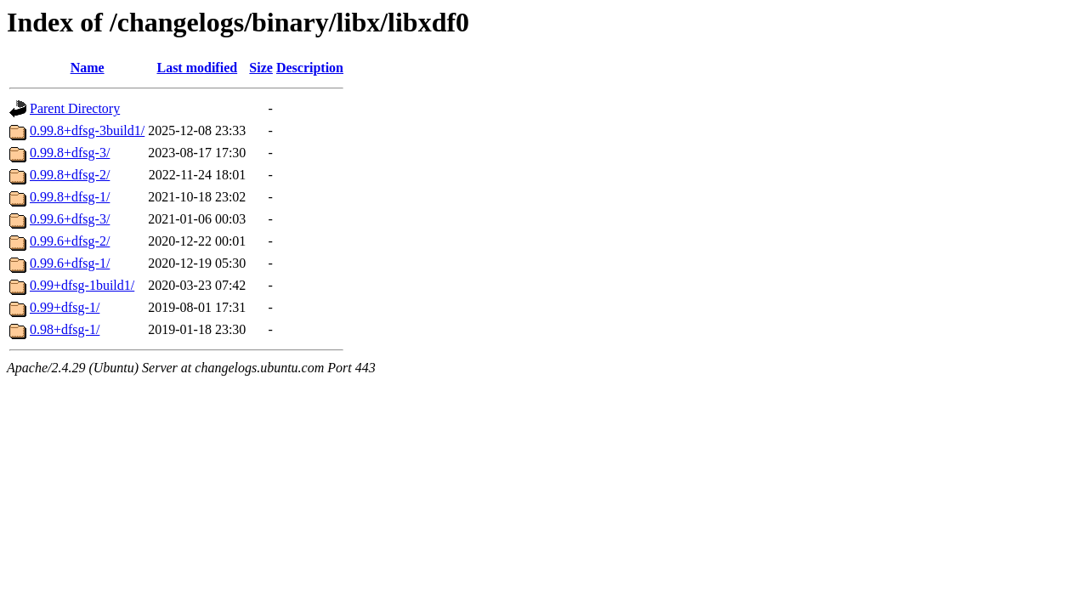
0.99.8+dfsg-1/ (70, 197)
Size (261, 67)
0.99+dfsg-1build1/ (82, 285)
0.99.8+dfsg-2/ (70, 174)
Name (88, 67)
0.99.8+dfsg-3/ (70, 152)
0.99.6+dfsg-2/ (70, 241)
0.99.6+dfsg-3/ (70, 219)
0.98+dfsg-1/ (64, 329)
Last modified (196, 67)
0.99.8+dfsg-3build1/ (87, 130)
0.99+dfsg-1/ (64, 307)
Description (309, 67)
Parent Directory (75, 108)
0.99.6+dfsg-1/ (70, 263)
